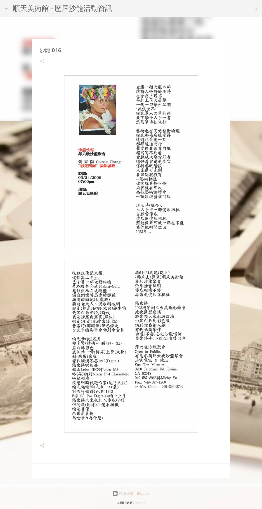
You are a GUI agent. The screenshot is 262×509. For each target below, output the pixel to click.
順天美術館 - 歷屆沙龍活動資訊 (62, 8)
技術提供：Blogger (131, 493)
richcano (140, 502)
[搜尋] (118, 8)
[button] (42, 61)
